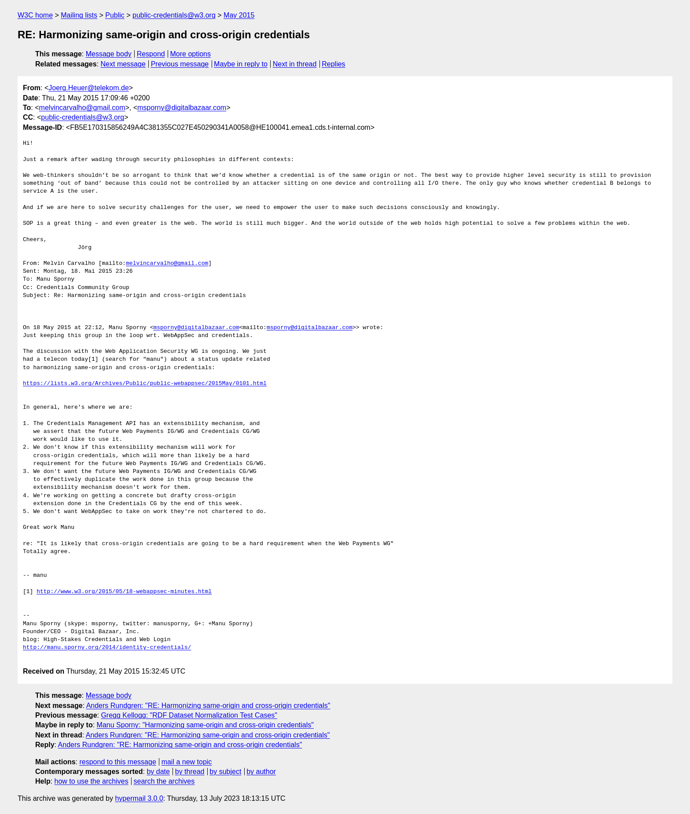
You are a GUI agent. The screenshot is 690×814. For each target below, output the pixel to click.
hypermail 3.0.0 (139, 798)
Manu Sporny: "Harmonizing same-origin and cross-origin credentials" (205, 725)
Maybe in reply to (241, 64)
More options (190, 54)
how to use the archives (91, 781)
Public (115, 15)
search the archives (164, 781)
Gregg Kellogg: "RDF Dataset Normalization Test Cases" (189, 715)
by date (158, 771)
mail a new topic (186, 762)
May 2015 (239, 15)
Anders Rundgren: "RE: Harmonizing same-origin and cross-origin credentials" (208, 705)
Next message (123, 64)
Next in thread (295, 64)
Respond (151, 54)
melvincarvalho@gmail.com (82, 107)
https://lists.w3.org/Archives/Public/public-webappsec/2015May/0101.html (145, 384)
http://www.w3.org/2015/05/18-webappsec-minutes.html (124, 592)
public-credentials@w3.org (174, 15)
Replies (333, 64)
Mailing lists (79, 15)
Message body (109, 54)
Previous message (180, 64)
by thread (190, 771)
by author (261, 771)
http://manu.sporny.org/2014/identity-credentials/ (107, 648)
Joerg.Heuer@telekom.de (88, 88)
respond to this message (117, 762)
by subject (225, 771)
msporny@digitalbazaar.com (181, 107)
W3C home (35, 15)
